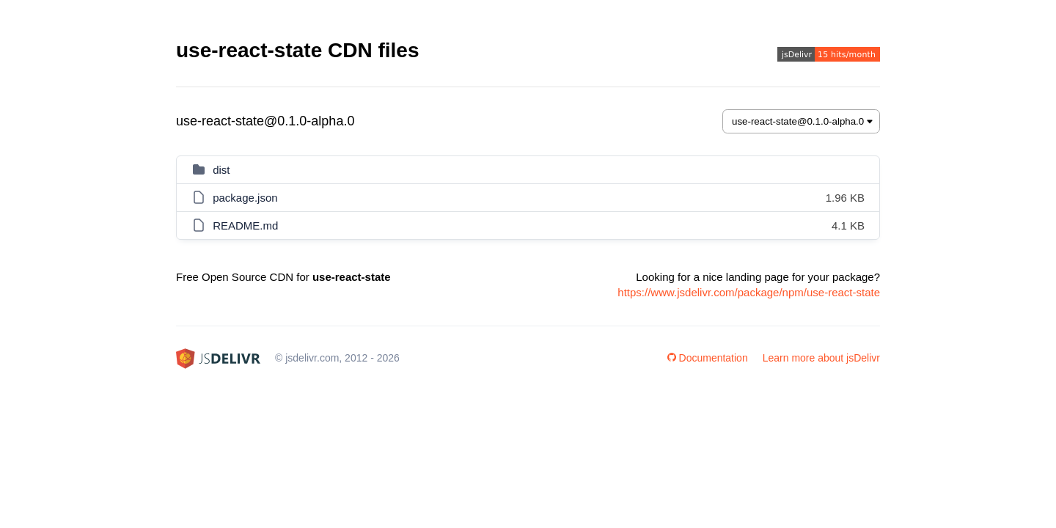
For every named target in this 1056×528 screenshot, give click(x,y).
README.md (245, 225)
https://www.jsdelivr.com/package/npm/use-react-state (748, 292)
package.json (245, 197)
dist (221, 170)
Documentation (707, 358)
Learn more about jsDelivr (821, 358)
